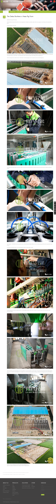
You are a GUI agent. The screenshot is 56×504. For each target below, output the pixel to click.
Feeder (13, 486)
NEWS (31, 1)
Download (33, 486)
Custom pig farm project (26, 486)
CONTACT (34, 1)
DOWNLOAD (28, 1)
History (4, 486)
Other (13, 495)
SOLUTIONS (23, 1)
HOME (11, 1)
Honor (4, 489)
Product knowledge (20, 11)
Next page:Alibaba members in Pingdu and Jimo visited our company (14, 474)
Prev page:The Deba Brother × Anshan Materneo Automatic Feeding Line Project (16, 472)
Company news (5, 11)
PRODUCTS (19, 1)
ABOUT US (14, 1)
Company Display (6, 492)
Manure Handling (15, 492)
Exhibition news (12, 11)
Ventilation (14, 489)
